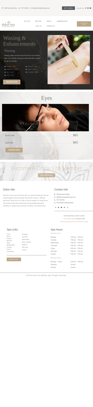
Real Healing (25, 239)
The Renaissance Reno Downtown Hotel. (74, 221)
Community (10, 251)
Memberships (62, 21)
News (8, 243)
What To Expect (26, 242)
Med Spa (39, 21)
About (50, 21)
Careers (24, 250)
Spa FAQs (25, 237)
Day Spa (27, 21)
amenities (25, 234)
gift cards (25, 247)
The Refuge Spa (69, 219)
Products (51, 26)
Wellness (24, 245)
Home (8, 234)
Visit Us (39, 26)
